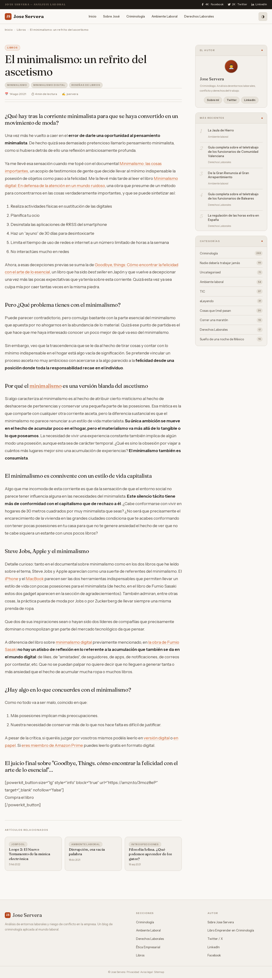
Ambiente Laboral (164, 16)
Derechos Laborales (199, 16)
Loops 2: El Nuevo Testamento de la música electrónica (29, 854)
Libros (21, 29)
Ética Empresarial (148, 947)
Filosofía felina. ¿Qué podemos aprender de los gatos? (150, 855)
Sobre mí (213, 100)
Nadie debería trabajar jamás (231, 262)
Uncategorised (231, 272)
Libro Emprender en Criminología (230, 930)
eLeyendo (231, 301)
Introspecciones (145, 845)
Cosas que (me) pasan (231, 310)
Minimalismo (17, 85)
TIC (231, 291)
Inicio (92, 16)
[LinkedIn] (259, 4)
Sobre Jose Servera (220, 922)
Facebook (214, 955)
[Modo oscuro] (263, 16)
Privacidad (133, 972)
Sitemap (159, 972)
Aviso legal (146, 972)
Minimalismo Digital (49, 85)
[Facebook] (212, 4)
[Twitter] (237, 4)
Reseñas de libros (85, 85)
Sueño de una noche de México (231, 339)
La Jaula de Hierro (221, 130)
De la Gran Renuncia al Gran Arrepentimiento (228, 175)
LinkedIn (249, 100)
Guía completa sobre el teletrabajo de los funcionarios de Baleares (233, 196)
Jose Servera (24, 16)
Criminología (135, 16)
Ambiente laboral (85, 845)
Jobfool (18, 844)
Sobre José (111, 16)
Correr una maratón (231, 320)
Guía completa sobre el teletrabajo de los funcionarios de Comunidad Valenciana (233, 151)
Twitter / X (215, 939)
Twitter (232, 100)
